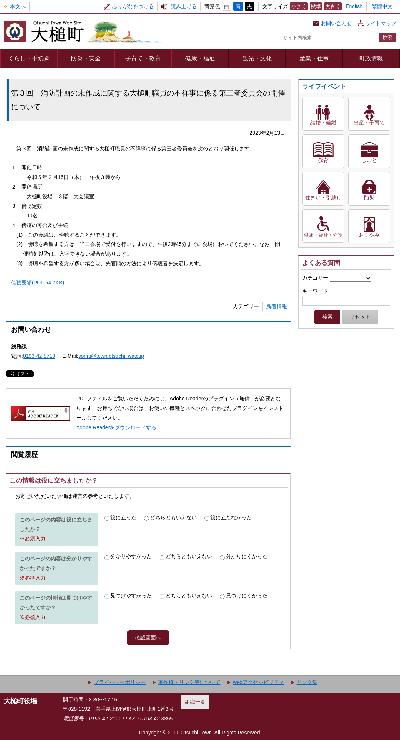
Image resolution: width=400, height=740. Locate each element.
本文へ (18, 6)
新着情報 (276, 306)
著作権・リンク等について (189, 682)
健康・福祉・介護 (323, 235)
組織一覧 (195, 702)
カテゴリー (315, 278)
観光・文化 (257, 58)
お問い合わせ (336, 23)
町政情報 (371, 58)
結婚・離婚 (323, 123)
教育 (323, 160)
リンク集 (307, 682)
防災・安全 (86, 58)
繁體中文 (382, 6)
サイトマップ (380, 23)
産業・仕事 (314, 58)
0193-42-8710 (39, 356)
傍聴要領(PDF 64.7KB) (37, 283)
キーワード (315, 291)
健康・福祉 (200, 58)
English (354, 6)
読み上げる (184, 6)
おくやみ (369, 235)
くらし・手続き (29, 58)
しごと (369, 160)
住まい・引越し (323, 197)
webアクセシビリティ (258, 682)
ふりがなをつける (133, 6)
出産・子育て (369, 123)
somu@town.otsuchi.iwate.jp (111, 356)
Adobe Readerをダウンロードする (116, 427)
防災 (369, 197)
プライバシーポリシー (120, 682)
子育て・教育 (143, 58)
